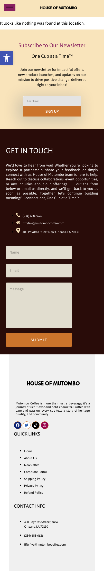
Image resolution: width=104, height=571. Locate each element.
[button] (6, 58)
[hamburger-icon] (9, 7)
